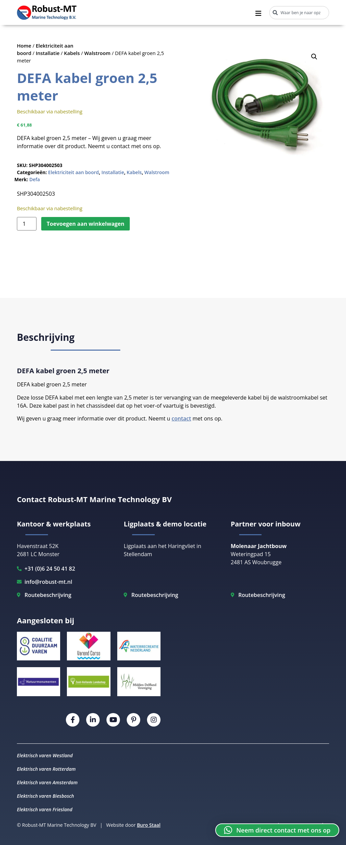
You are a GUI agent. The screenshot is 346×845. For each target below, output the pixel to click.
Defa (34, 179)
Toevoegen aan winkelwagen (85, 223)
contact (181, 418)
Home (24, 45)
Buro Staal (148, 825)
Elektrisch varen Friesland (44, 809)
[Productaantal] (26, 223)
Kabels (72, 53)
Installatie (48, 53)
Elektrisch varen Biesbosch (45, 796)
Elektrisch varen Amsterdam (47, 782)
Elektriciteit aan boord (73, 172)
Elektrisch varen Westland (45, 755)
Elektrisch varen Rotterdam (46, 769)
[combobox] (299, 12)
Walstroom (97, 53)
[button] (314, 57)
